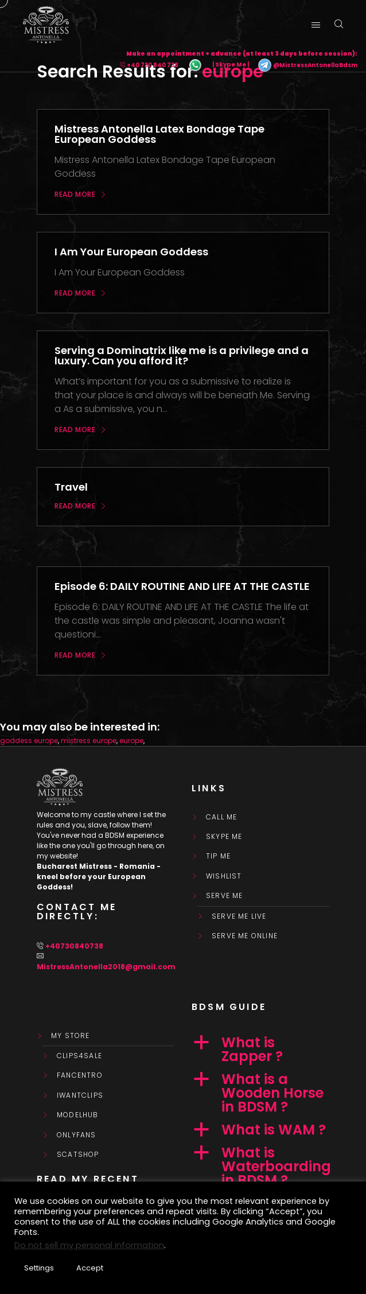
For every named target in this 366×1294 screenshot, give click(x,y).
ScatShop (78, 1155)
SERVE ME (224, 896)
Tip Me (218, 856)
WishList (224, 876)
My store (70, 1036)
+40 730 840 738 (152, 65)
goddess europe (29, 740)
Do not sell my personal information (89, 1245)
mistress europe (88, 740)
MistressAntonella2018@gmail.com (106, 967)
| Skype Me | (230, 65)
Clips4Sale (79, 1056)
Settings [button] (39, 1267)
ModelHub (78, 1115)
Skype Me (224, 837)
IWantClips (80, 1095)
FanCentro (80, 1075)
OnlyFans (76, 1135)
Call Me (221, 817)
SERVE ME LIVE (239, 916)
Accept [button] (89, 1267)
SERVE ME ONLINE (245, 936)
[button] (260, 1049)
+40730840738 (74, 946)
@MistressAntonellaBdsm (307, 65)
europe (131, 740)
